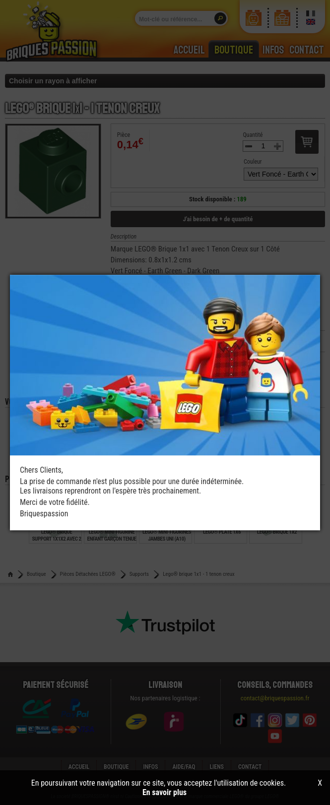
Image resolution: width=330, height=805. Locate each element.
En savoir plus (164, 792)
